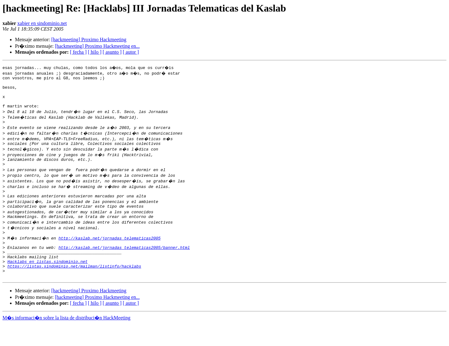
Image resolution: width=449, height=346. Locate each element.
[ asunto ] (112, 52)
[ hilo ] (95, 52)
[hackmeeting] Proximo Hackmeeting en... (97, 46)
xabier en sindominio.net (42, 23)
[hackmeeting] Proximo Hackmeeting (88, 39)
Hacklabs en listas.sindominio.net (47, 281)
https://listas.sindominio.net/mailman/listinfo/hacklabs (74, 286)
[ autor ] (131, 52)
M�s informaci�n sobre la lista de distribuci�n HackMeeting (66, 340)
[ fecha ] (78, 52)
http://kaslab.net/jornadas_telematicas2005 (109, 253)
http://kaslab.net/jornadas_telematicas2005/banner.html (124, 264)
